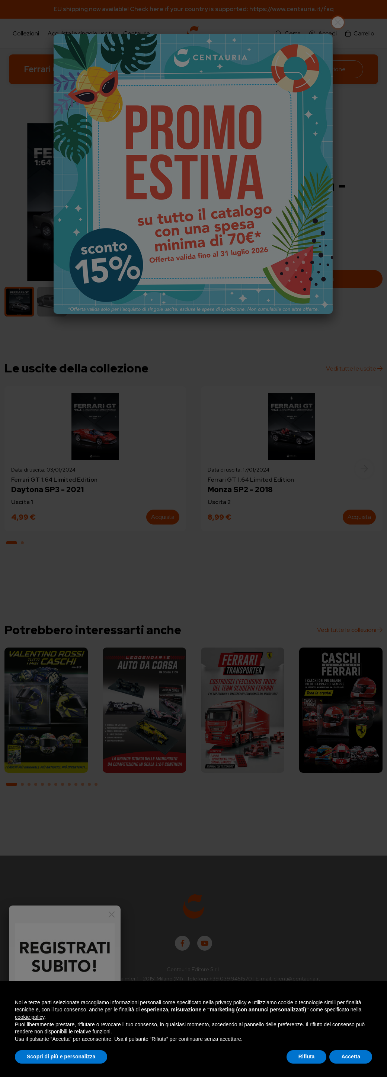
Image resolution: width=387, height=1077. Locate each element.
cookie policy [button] (29, 1017)
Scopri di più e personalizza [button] (61, 1056)
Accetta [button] (350, 1056)
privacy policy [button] (231, 1002)
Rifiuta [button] (306, 1056)
